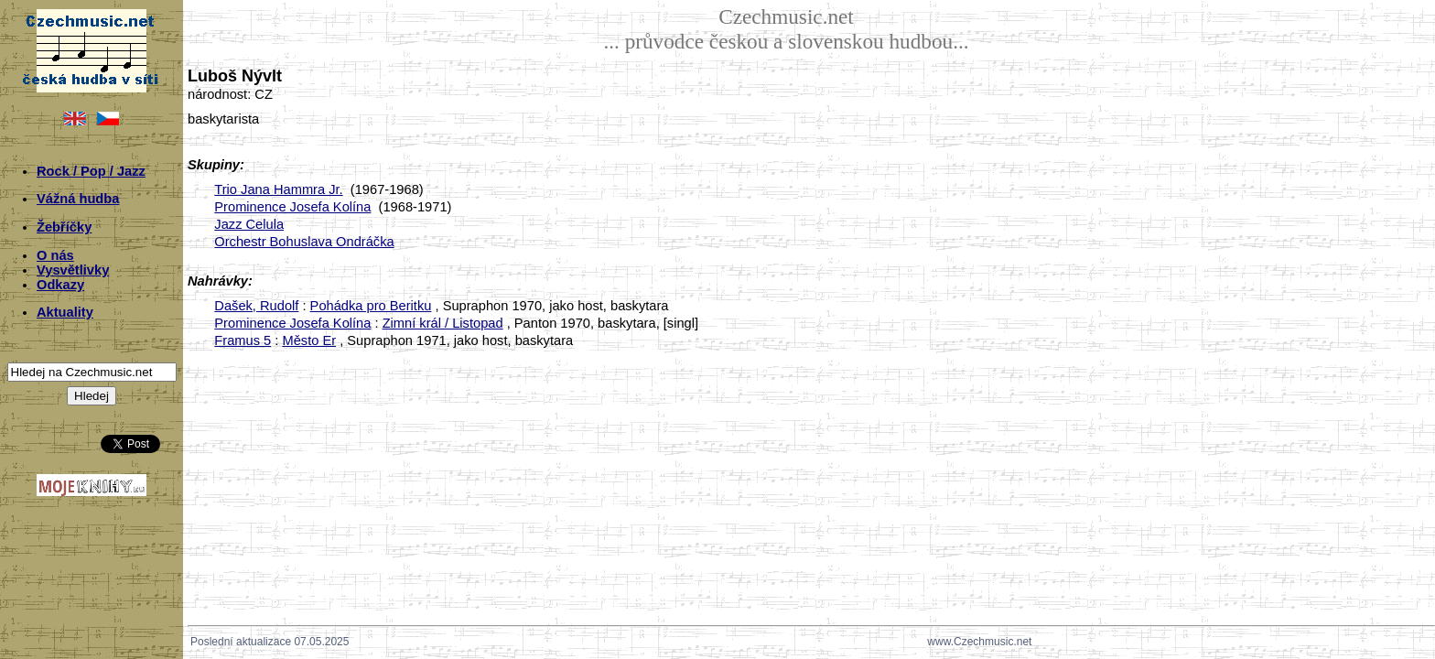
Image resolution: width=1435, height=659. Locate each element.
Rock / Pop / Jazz (91, 171)
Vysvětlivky (73, 270)
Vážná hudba (78, 198)
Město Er (309, 340)
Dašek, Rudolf (256, 305)
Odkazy (60, 284)
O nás (55, 255)
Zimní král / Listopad (443, 323)
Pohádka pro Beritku (371, 305)
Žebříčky (64, 227)
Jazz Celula (249, 224)
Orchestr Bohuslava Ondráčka (304, 241)
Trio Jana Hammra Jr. (278, 189)
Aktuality (65, 312)
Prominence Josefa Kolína (292, 207)
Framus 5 (242, 340)
